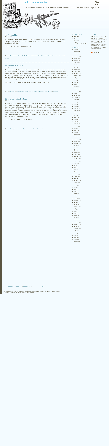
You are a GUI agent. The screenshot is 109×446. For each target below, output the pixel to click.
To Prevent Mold (11, 35)
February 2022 (77, 88)
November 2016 (77, 180)
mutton (39, 91)
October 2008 (77, 226)
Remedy (12, 55)
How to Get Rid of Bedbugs (16, 99)
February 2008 (77, 241)
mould (37, 55)
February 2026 (77, 51)
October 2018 (77, 141)
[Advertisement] (36, 51)
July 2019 (76, 128)
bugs (27, 128)
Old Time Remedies (36, 2)
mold (34, 55)
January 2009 (77, 221)
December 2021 (77, 91)
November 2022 (77, 73)
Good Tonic (76, 36)
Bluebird (17, 286)
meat (29, 55)
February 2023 (77, 69)
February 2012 (77, 219)
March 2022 (76, 86)
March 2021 (76, 106)
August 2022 (76, 77)
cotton (18, 91)
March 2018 (76, 150)
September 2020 (77, 112)
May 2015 (76, 213)
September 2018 (77, 143)
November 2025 (77, 56)
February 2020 (77, 121)
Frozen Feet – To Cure (14, 65)
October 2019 (77, 126)
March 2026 (76, 49)
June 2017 (76, 167)
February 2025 (77, 60)
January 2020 (77, 123)
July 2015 (76, 209)
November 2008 (77, 224)
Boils (75, 38)
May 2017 (76, 169)
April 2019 (76, 130)
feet (21, 91)
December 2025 (77, 55)
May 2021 (76, 104)
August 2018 (76, 145)
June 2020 (76, 114)
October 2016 (77, 182)
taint (50, 55)
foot (23, 91)
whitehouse (57, 55)
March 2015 (76, 217)
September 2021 (77, 97)
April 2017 (76, 171)
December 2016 (77, 178)
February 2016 (77, 197)
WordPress (10, 286)
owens (42, 91)
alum (18, 128)
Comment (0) (8, 58)
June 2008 (76, 233)
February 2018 (77, 152)
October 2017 (77, 160)
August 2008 (76, 230)
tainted (53, 55)
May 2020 (76, 115)
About (97, 2)
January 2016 (77, 198)
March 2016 (76, 195)
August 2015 (76, 208)
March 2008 (76, 239)
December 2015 (77, 200)
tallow (45, 91)
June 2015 (76, 211)
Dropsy (75, 42)
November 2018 (77, 139)
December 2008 (77, 222)
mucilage (41, 55)
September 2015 (77, 206)
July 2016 (76, 187)
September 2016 (77, 184)
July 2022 (76, 78)
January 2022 (77, 90)
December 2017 (77, 156)
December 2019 (77, 125)
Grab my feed (96, 52)
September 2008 (77, 228)
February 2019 (77, 134)
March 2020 (76, 119)
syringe (29, 128)
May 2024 (76, 67)
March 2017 (76, 173)
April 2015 (76, 215)
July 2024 (76, 64)
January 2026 (77, 53)
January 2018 (77, 154)
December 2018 (77, 138)
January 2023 (77, 71)
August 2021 (76, 99)
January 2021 (77, 110)
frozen (30, 91)
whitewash (62, 55)
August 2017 (76, 163)
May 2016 (76, 191)
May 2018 (76, 147)
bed (20, 128)
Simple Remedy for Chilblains (81, 43)
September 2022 (77, 75)
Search (97, 4)
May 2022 (76, 82)
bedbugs (23, 128)
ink (27, 55)
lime (36, 91)
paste (45, 55)
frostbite (26, 91)
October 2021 (77, 95)
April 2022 (76, 84)
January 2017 (77, 176)
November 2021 (77, 93)
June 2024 (76, 66)
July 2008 (76, 232)
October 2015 (77, 204)
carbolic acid (20, 55)
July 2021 (76, 101)
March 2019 (76, 132)
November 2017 (77, 158)
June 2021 (76, 102)
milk (32, 55)
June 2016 (76, 189)
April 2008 (76, 237)
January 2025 (77, 62)
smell (47, 55)
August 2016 (76, 185)
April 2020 (76, 117)
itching (33, 91)
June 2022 (76, 80)
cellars (24, 55)
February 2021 (77, 108)
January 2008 (77, 243)
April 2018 (76, 149)
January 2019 (77, 136)
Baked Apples (77, 40)
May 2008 (76, 235)
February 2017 (77, 174)
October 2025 (77, 58)
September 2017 (77, 161)
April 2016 (76, 193)
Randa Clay (25, 286)
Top (42, 286)
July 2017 (76, 165)
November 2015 (77, 202)
